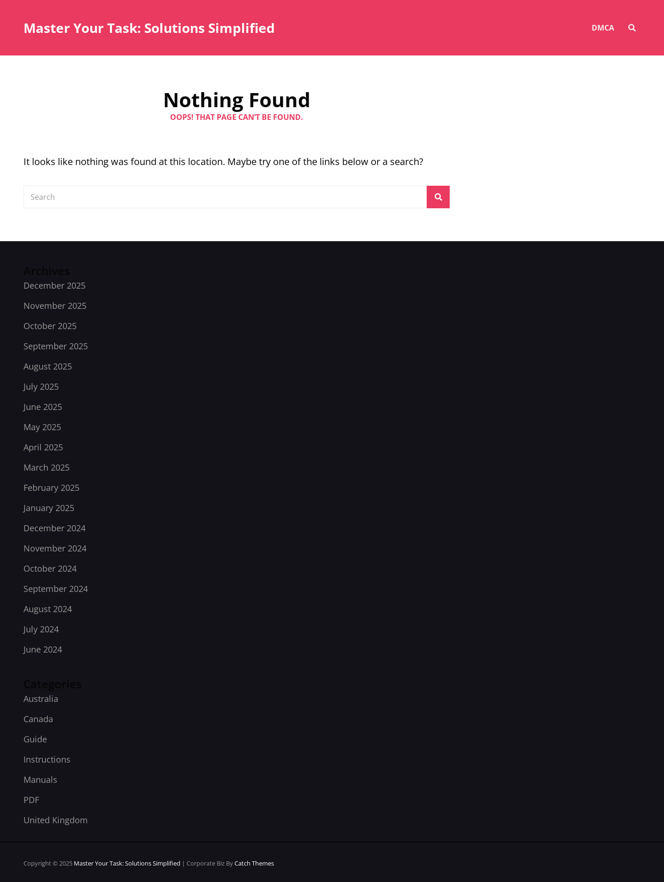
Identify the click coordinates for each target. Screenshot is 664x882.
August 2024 (47, 608)
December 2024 (54, 528)
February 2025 (51, 487)
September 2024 (55, 588)
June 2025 (42, 406)
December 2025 (54, 285)
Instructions (46, 759)
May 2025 (42, 427)
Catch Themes (254, 863)
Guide (35, 739)
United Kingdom (55, 820)
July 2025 (41, 386)
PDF (31, 799)
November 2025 (54, 305)
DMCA (603, 28)
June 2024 (42, 649)
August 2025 (47, 366)
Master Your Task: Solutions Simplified (149, 28)
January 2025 (48, 507)
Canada (38, 718)
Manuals (40, 779)
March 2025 (46, 467)
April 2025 (43, 447)
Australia (40, 698)
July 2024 (41, 629)
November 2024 (54, 548)
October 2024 (50, 568)
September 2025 (55, 346)
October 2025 (50, 325)
